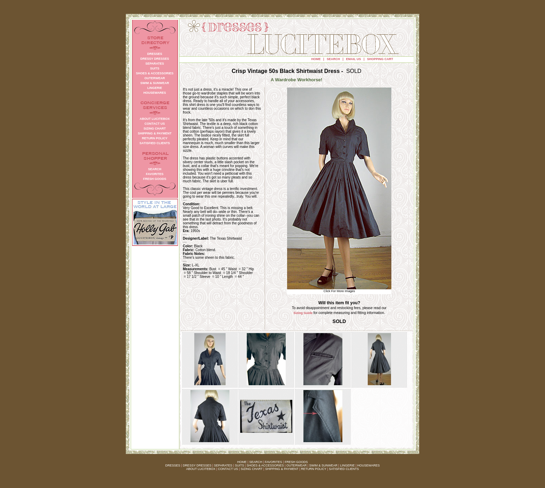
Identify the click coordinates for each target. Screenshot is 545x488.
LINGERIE (347, 465)
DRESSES (172, 465)
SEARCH (333, 59)
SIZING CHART (251, 469)
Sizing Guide (303, 313)
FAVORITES (273, 462)
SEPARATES (223, 465)
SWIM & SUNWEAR (323, 465)
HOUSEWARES (368, 465)
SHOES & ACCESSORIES (265, 465)
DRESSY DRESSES (197, 465)
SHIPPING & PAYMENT (282, 469)
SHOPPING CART (380, 59)
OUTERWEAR (296, 465)
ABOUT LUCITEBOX (200, 469)
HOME (316, 59)
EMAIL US (353, 59)
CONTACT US (228, 469)
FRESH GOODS (296, 462)
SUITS (239, 465)
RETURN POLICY (313, 469)
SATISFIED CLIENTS (344, 469)
